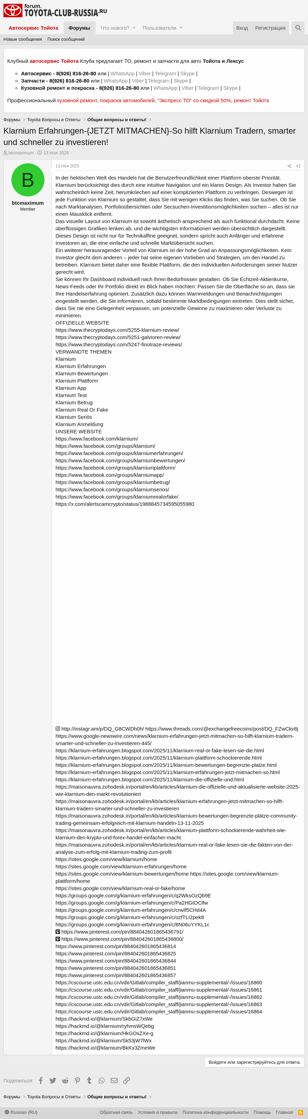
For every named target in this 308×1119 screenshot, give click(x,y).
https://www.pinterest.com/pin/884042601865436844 (116, 961)
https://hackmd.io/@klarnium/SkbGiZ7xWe (104, 1019)
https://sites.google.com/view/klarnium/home (106, 859)
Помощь (262, 1112)
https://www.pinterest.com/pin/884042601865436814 (116, 946)
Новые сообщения (22, 39)
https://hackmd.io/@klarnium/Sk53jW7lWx (104, 1040)
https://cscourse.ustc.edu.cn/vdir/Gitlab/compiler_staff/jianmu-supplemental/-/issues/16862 (159, 997)
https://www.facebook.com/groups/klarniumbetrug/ (113, 482)
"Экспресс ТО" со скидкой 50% (194, 100)
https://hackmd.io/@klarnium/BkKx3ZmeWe (105, 1048)
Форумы (79, 28)
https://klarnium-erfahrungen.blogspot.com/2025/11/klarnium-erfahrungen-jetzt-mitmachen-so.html (168, 772)
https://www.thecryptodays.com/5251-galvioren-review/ (118, 337)
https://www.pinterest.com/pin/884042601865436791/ (119, 932)
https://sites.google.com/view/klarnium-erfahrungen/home (121, 866)
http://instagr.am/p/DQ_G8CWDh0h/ (100, 729)
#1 (298, 166)
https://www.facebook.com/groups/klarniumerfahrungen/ (119, 453)
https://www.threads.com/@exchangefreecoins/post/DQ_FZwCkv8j (222, 729)
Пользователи (159, 28)
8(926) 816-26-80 (76, 73)
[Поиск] (298, 27)
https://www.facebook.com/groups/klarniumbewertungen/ (120, 460)
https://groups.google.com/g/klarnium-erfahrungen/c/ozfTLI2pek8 (130, 917)
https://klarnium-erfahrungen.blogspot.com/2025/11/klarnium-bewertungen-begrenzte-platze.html (166, 765)
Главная (284, 1112)
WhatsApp (123, 73)
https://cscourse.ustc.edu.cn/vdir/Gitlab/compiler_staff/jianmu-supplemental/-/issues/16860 (159, 982)
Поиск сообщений (66, 39)
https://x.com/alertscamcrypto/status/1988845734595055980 (125, 504)
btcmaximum (21, 152)
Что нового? (115, 28)
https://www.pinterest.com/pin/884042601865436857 (116, 975)
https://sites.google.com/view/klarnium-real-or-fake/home (120, 888)
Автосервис (36, 73)
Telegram (166, 73)
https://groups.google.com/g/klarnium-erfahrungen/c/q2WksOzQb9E (133, 895)
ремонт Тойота (251, 100)
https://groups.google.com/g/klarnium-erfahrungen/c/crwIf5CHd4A (131, 910)
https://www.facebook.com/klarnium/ (97, 439)
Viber (145, 73)
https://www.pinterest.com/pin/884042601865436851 (116, 968)
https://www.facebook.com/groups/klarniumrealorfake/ (117, 497)
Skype (188, 73)
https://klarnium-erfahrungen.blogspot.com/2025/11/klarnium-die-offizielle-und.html (150, 779)
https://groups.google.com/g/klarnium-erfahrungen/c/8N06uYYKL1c (132, 924)
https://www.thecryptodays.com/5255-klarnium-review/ (117, 330)
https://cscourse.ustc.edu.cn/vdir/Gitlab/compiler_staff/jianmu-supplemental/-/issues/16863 (159, 1004)
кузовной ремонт (77, 100)
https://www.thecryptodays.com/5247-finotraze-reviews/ (119, 344)
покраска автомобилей (127, 100)
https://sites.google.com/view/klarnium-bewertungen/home (122, 874)
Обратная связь (116, 1112)
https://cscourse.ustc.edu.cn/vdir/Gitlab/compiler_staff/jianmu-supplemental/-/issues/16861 (159, 990)
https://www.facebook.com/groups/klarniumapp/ (110, 475)
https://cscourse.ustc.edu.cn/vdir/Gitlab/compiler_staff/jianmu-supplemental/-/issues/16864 (159, 1011)
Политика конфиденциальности (215, 1112)
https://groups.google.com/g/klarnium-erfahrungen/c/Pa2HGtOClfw (132, 903)
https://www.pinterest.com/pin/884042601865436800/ (119, 939)
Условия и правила (158, 1112)
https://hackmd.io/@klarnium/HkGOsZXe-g (104, 1033)
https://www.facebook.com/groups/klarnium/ (105, 446)
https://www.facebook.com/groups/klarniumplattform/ (116, 468)
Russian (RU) (21, 1112)
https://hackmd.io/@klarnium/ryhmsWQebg (105, 1026)
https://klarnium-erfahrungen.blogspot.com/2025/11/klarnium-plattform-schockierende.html (159, 758)
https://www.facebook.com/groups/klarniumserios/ (112, 489)
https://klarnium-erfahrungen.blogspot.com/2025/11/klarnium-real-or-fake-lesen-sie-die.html (160, 750)
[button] (134, 27)
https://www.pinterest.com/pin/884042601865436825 (116, 953)
